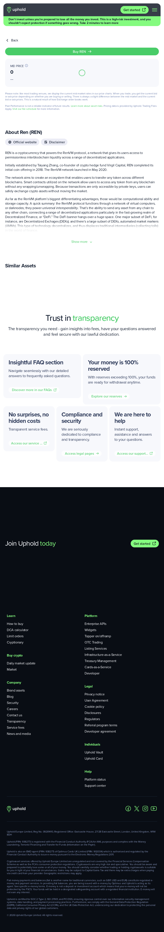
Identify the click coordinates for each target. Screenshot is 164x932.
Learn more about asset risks (86, 106)
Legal (88, 686)
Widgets (90, 629)
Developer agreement (100, 731)
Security (12, 702)
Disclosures (93, 712)
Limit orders (15, 636)
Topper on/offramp (98, 636)
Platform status (95, 779)
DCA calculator (17, 629)
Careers (12, 708)
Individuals (92, 744)
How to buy (15, 623)
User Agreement (96, 700)
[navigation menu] (154, 9)
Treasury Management (100, 660)
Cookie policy (94, 706)
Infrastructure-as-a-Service (103, 654)
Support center (95, 785)
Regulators (92, 719)
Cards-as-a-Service (98, 667)
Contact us (14, 715)
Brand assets (16, 690)
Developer (92, 673)
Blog (10, 696)
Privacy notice (95, 694)
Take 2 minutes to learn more (99, 23)
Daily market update (21, 663)
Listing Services (96, 648)
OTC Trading (93, 642)
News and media (19, 733)
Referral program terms (101, 725)
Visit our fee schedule (24, 109)
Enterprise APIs (95, 623)
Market (12, 669)
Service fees (15, 727)
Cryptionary (15, 642)
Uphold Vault (94, 752)
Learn (11, 615)
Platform (91, 615)
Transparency (16, 721)
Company (14, 682)
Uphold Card (93, 758)
